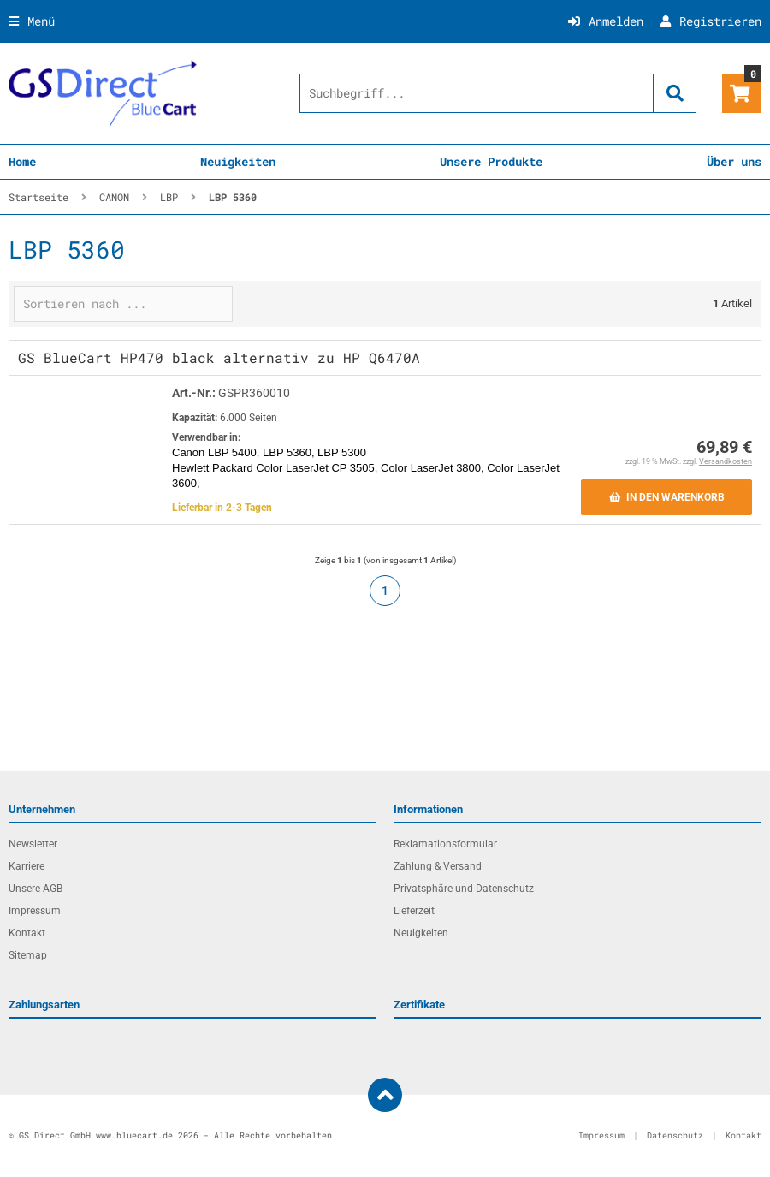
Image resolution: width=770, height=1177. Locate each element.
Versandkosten (725, 461)
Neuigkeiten (237, 161)
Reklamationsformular (445, 844)
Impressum (35, 911)
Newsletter (33, 844)
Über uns (734, 161)
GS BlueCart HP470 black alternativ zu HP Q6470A (219, 357)
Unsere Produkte (491, 161)
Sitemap (28, 955)
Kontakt (27, 933)
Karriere (26, 866)
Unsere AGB (35, 889)
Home (22, 161)
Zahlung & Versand (438, 866)
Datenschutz (675, 1135)
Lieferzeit (414, 911)
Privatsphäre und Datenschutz (464, 889)
